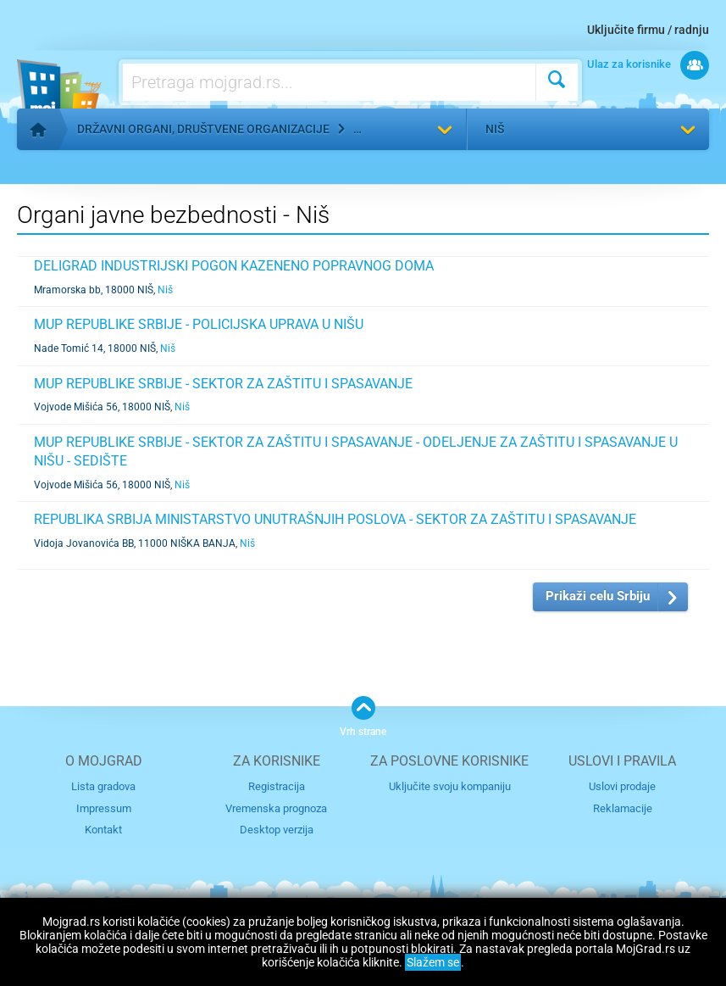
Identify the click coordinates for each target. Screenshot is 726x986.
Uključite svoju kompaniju (450, 786)
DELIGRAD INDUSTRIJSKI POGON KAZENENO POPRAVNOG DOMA (234, 266)
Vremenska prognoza (276, 808)
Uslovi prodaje (622, 786)
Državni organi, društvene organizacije (203, 129)
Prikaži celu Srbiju (598, 596)
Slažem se (433, 962)
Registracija (276, 786)
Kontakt (103, 829)
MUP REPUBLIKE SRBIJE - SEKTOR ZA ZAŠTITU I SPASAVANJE (223, 384)
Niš (494, 129)
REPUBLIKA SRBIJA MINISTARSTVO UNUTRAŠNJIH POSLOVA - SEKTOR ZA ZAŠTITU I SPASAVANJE (335, 519)
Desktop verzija (276, 829)
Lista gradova (103, 786)
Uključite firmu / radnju (648, 29)
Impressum (103, 808)
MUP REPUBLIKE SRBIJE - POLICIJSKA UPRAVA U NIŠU (198, 324)
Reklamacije (622, 808)
